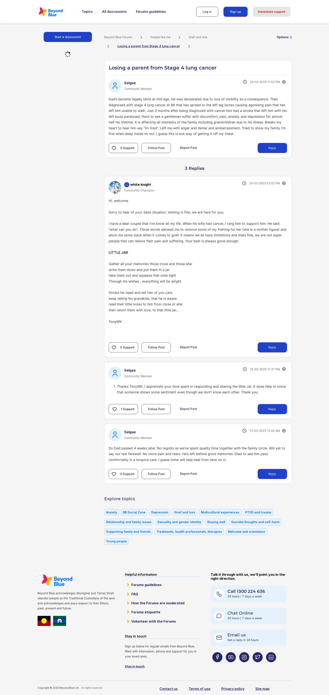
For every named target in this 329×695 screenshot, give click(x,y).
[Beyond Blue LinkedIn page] (271, 665)
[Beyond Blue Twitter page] (257, 665)
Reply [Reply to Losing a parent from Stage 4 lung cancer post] (272, 148)
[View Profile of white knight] (140, 184)
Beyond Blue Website (57, 580)
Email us (236, 634)
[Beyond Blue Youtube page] (231, 665)
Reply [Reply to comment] (272, 347)
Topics (87, 11)
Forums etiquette (145, 612)
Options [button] (283, 37)
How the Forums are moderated (157, 603)
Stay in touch (135, 666)
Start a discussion (68, 37)
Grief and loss (198, 37)
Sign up (235, 11)
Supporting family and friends (128, 531)
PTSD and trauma (258, 512)
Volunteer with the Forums (153, 621)
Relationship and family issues (128, 522)
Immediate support (271, 11)
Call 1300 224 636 (246, 591)
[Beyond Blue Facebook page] (217, 665)
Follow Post (156, 148)
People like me (160, 37)
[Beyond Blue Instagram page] (244, 665)
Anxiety (111, 512)
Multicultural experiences (220, 512)
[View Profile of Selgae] (130, 83)
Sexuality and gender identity (179, 522)
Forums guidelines (151, 11)
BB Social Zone (134, 512)
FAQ (134, 594)
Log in (207, 11)
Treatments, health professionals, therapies (189, 531)
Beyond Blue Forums (56, 11)
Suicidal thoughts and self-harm (255, 522)
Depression (159, 512)
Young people (116, 541)
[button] (114, 148)
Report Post (188, 147)
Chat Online (240, 613)
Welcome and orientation (246, 531)
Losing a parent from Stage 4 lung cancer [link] (149, 46)
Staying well (216, 522)
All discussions (114, 11)
